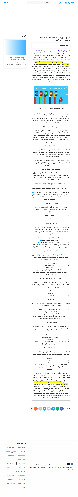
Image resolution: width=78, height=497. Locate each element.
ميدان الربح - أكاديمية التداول (65, 3)
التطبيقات (8, 456)
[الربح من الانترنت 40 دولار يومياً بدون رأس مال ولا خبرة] (15, 47)
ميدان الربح (37, 55)
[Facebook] (62, 409)
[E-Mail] (49, 409)
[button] (8, 3)
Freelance (10, 484)
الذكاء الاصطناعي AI (20, 476)
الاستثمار (15, 456)
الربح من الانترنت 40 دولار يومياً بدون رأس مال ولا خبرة (16, 58)
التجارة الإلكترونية (21, 480)
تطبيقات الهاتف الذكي (63, 255)
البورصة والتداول (21, 468)
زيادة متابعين (22, 472)
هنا (48, 186)
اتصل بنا (48, 469)
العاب (24, 493)
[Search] (39, 2)
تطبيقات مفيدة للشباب (63, 150)
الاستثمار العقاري (10, 480)
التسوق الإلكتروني (10, 468)
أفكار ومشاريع (10, 452)
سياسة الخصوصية (45, 473)
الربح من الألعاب (21, 484)
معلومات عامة (21, 460)
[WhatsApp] (57, 409)
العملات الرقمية (21, 488)
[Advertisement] (39, 20)
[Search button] (29, 2)
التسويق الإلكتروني (20, 464)
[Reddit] (35, 409)
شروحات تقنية (11, 460)
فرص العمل (22, 456)
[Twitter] (53, 409)
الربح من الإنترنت (21, 452)
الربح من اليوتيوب (11, 472)
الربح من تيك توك (11, 488)
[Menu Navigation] (5, 2)
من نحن (37, 469)
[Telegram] (44, 409)
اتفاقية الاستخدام (34, 473)
